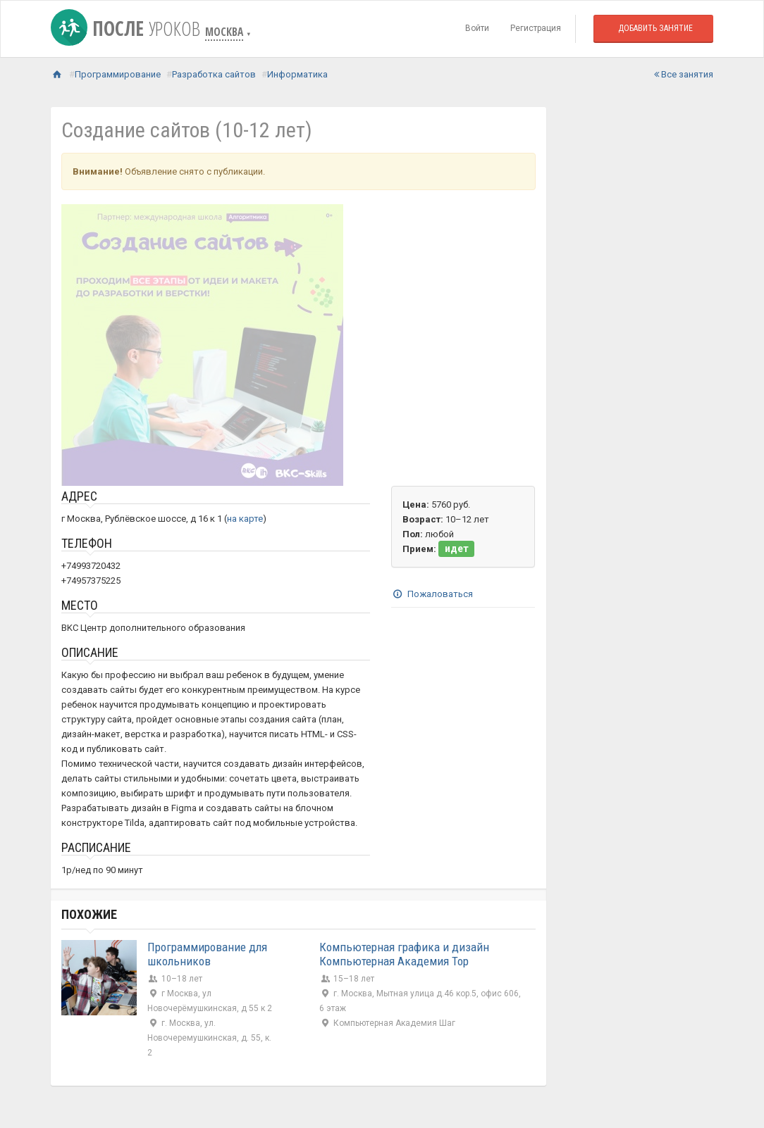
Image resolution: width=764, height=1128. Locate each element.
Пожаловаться (432, 594)
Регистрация (535, 28)
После (128, 28)
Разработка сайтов (214, 74)
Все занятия (683, 74)
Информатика (297, 74)
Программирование (118, 74)
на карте (245, 518)
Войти (477, 28)
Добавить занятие (655, 28)
